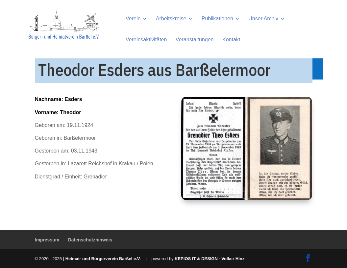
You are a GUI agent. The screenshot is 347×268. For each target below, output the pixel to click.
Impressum (47, 239)
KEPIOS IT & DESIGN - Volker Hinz (209, 258)
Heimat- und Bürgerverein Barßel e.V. (103, 258)
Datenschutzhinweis (90, 239)
